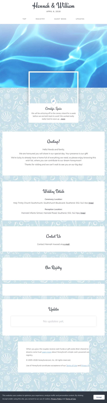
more (63, 119)
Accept (99, 397)
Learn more (46, 352)
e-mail (66, 244)
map (91, 203)
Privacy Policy (86, 365)
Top (24, 19)
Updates (80, 19)
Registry (40, 19)
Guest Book (60, 19)
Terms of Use (71, 365)
